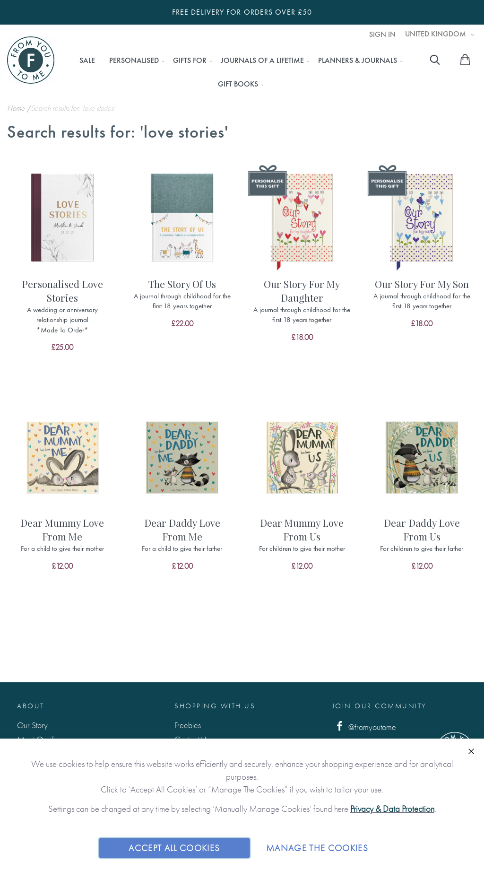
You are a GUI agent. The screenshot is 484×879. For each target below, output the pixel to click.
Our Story (32, 725)
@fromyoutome (364, 726)
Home (16, 108)
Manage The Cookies (317, 847)
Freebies (187, 725)
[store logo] (30, 60)
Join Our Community (379, 706)
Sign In (382, 34)
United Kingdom (436, 34)
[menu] (238, 72)
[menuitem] (87, 60)
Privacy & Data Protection (392, 809)
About (30, 706)
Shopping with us (214, 706)
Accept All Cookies (174, 847)
